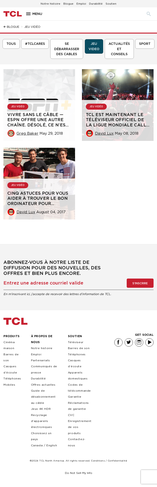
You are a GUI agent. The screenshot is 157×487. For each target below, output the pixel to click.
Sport (145, 44)
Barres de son (79, 348)
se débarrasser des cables (66, 49)
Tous (11, 44)
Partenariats (40, 360)
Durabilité (96, 3)
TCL (15, 321)
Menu (37, 14)
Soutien (111, 3)
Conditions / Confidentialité (109, 460)
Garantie (74, 396)
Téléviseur (76, 342)
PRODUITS (11, 336)
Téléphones (77, 354)
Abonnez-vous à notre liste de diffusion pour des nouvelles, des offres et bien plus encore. (52, 268)
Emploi (81, 3)
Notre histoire (50, 3)
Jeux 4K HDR (41, 408)
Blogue (68, 3)
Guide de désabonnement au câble (43, 396)
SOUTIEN (75, 336)
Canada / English (44, 445)
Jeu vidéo (18, 106)
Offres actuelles (43, 384)
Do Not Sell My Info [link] (78, 472)
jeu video (94, 46)
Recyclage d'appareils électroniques (41, 421)
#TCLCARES (35, 44)
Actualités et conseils (119, 49)
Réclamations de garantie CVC (78, 408)
